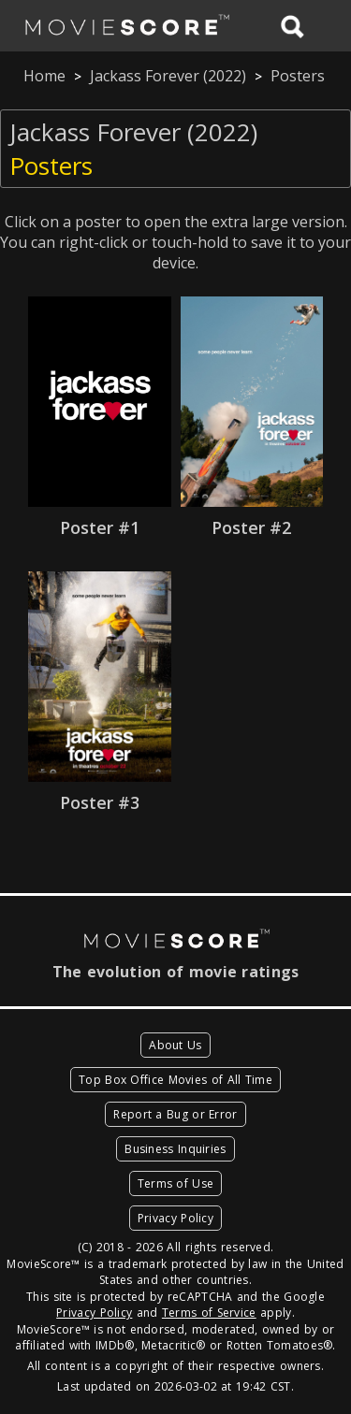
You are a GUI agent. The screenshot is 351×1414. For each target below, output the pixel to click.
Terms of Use (176, 1183)
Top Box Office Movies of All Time (175, 1080)
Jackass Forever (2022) (168, 75)
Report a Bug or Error (175, 1114)
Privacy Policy (175, 1218)
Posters (298, 75)
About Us (175, 1045)
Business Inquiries (175, 1149)
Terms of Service (209, 1312)
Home (44, 75)
